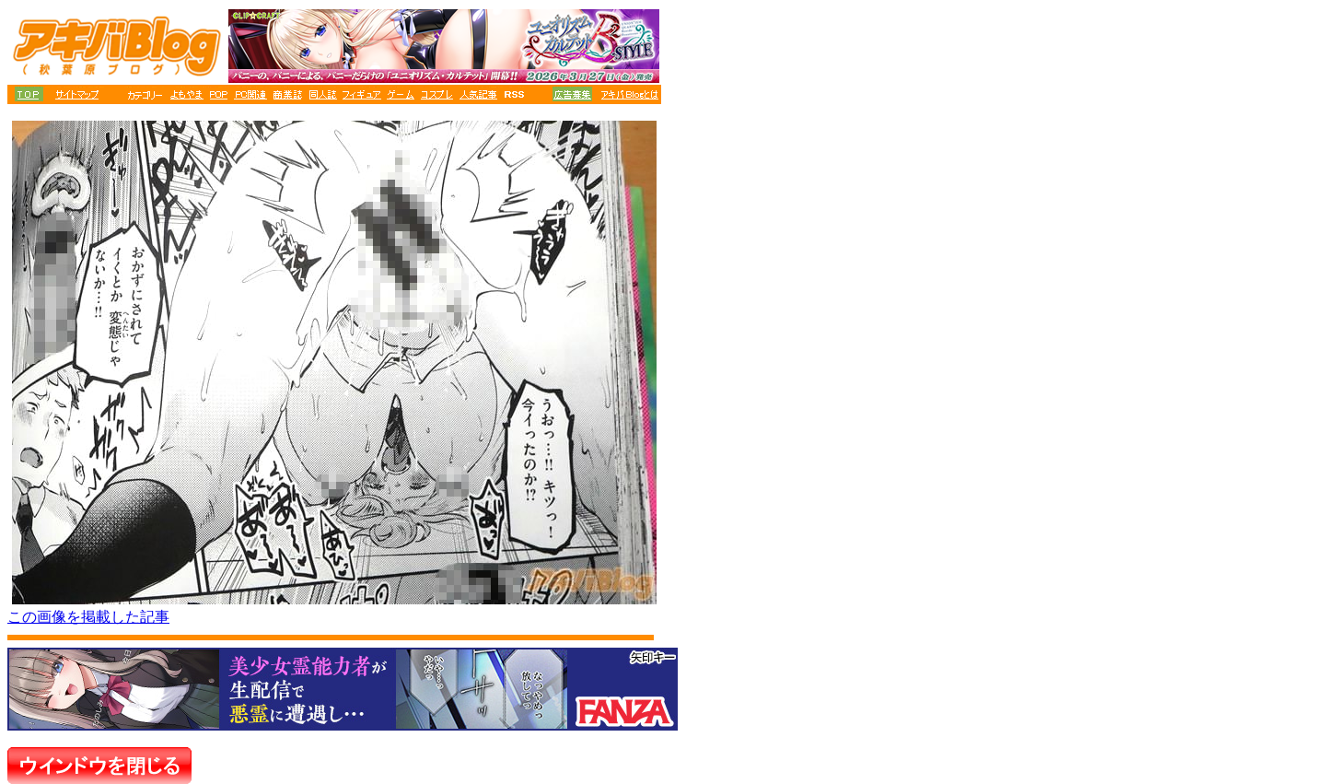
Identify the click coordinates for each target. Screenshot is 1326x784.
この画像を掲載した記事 (88, 617)
